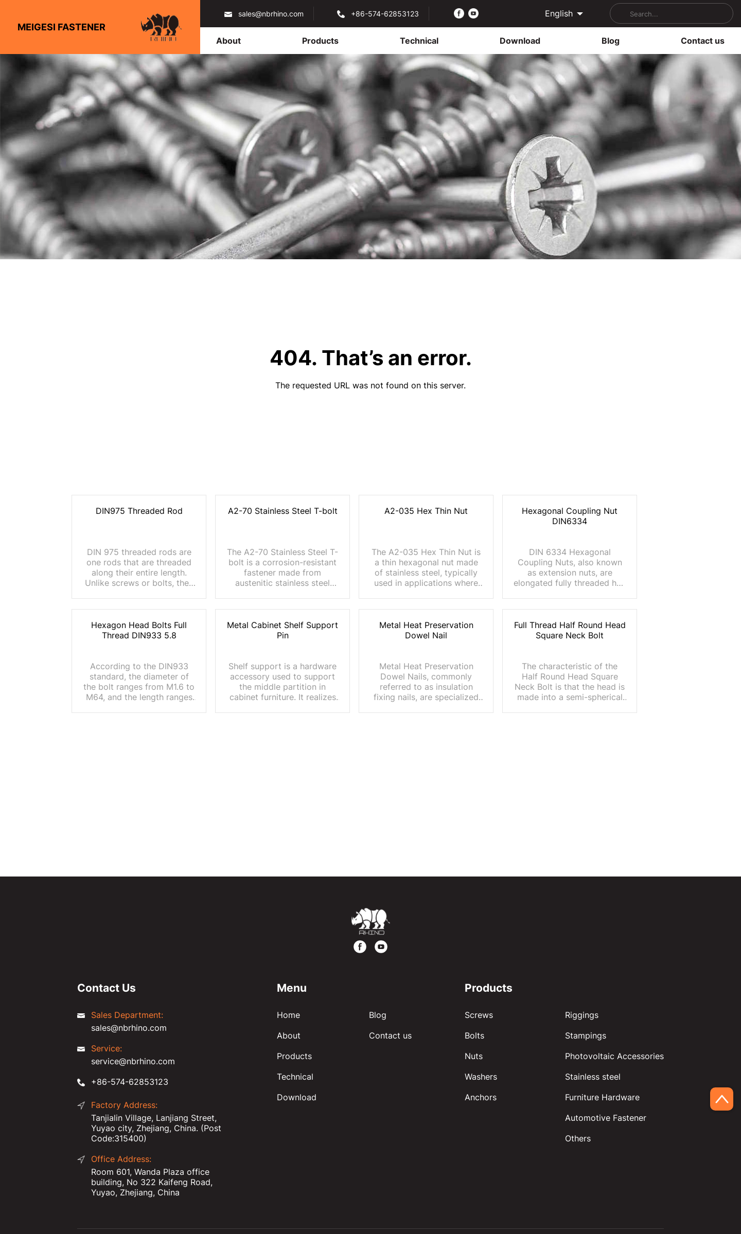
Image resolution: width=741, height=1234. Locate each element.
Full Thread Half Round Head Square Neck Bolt (570, 630)
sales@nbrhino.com (271, 13)
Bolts (474, 1035)
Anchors (481, 1097)
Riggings (581, 1015)
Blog (377, 1015)
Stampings (585, 1035)
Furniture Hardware (602, 1097)
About (289, 1035)
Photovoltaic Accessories (614, 1056)
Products (294, 1056)
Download (296, 1097)
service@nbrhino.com (133, 1061)
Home (288, 1015)
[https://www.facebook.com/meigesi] (459, 12)
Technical (295, 1076)
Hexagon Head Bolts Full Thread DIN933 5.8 (139, 630)
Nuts (474, 1056)
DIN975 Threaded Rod (139, 511)
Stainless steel (593, 1076)
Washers (481, 1076)
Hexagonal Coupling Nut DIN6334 (569, 516)
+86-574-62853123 (385, 13)
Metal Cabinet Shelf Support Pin (282, 630)
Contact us (390, 1035)
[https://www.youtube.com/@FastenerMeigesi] (473, 12)
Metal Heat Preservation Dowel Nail (426, 630)
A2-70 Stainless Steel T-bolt (283, 511)
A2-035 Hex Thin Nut (426, 511)
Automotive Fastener (605, 1118)
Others (578, 1138)
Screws (479, 1015)
